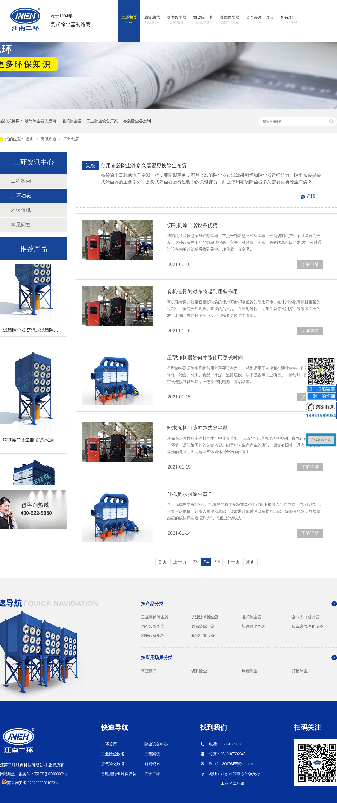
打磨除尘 (300, 671)
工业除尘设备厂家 (102, 121)
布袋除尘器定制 (137, 121)
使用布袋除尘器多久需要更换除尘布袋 (144, 165)
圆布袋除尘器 (203, 626)
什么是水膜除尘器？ (190, 494)
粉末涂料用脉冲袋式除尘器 (197, 428)
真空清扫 (149, 671)
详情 (310, 196)
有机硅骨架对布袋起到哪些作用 (202, 291)
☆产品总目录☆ (260, 19)
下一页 (233, 561)
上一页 (179, 561)
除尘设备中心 (156, 744)
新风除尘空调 (253, 626)
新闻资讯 (152, 764)
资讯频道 (49, 139)
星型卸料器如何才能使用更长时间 (205, 358)
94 (206, 561)
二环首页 (129, 19)
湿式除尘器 (229, 20)
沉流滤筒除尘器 (205, 617)
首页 (30, 139)
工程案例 (21, 181)
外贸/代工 (289, 19)
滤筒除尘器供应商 (40, 121)
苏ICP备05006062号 (51, 774)
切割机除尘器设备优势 (192, 225)
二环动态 (71, 139)
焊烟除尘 (249, 671)
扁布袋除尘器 (153, 626)
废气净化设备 (113, 764)
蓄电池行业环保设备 (118, 774)
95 (217, 561)
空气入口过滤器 (305, 617)
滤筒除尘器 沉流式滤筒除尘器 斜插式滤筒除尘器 (51, 331)
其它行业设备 (203, 635)
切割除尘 (199, 671)
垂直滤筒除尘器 (154, 617)
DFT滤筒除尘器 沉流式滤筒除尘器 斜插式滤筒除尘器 (56, 441)
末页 (250, 561)
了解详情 (310, 264)
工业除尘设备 (113, 754)
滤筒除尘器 (176, 20)
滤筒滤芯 (152, 20)
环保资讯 (21, 210)
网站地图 (8, 774)
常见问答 (21, 225)
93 (195, 561)
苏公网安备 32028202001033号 (33, 783)
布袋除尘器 (203, 20)
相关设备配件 (153, 635)
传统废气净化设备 (307, 626)
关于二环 (152, 774)
